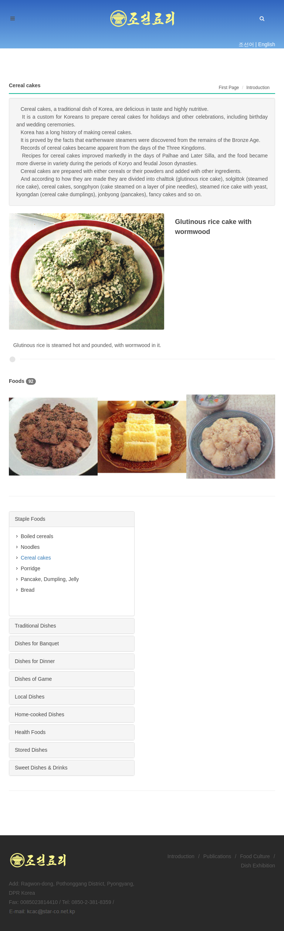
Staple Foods (30, 519)
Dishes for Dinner (35, 661)
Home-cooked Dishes (39, 714)
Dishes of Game (33, 679)
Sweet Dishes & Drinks (41, 768)
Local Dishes (29, 697)
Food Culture (255, 856)
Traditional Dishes (35, 626)
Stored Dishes (31, 750)
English (266, 44)
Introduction (181, 856)
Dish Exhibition (258, 866)
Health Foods (30, 732)
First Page (229, 87)
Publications (217, 856)
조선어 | (248, 44)
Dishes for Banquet (37, 643)
